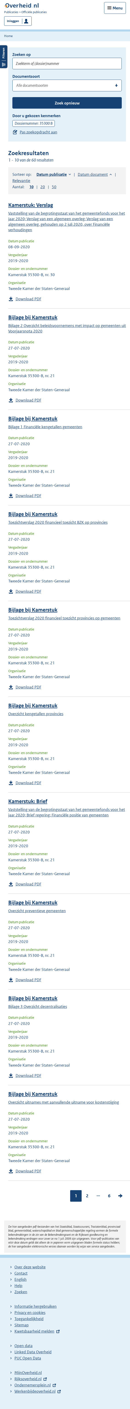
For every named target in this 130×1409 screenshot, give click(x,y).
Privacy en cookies (29, 1312)
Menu (118, 8)
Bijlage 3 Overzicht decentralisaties (37, 1006)
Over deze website (30, 1267)
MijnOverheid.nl (28, 1372)
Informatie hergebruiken (35, 1306)
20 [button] (42, 186)
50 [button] (54, 186)
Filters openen (3, 56)
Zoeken (20, 1291)
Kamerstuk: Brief (27, 801)
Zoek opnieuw (67, 103)
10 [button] (31, 186)
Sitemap (21, 1325)
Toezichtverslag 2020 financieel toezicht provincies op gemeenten (64, 618)
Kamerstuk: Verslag (30, 205)
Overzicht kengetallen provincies (35, 713)
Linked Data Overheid (33, 1351)
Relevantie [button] (21, 180)
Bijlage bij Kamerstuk (32, 317)
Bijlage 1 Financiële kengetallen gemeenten (45, 426)
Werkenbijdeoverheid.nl (34, 1391)
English (20, 1279)
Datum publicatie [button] (51, 174)
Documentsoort (26, 76)
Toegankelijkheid (29, 1318)
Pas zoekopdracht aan (38, 132)
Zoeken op (21, 54)
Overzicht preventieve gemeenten (37, 910)
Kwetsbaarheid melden (34, 1331)
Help (18, 1285)
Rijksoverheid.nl (27, 1378)
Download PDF (28, 298)
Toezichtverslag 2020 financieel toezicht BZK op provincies (58, 522)
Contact (21, 1273)
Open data (23, 1345)
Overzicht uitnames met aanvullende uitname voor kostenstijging (63, 1102)
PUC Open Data (27, 1358)
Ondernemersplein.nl (32, 1385)
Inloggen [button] (13, 21)
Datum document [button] (93, 174)
